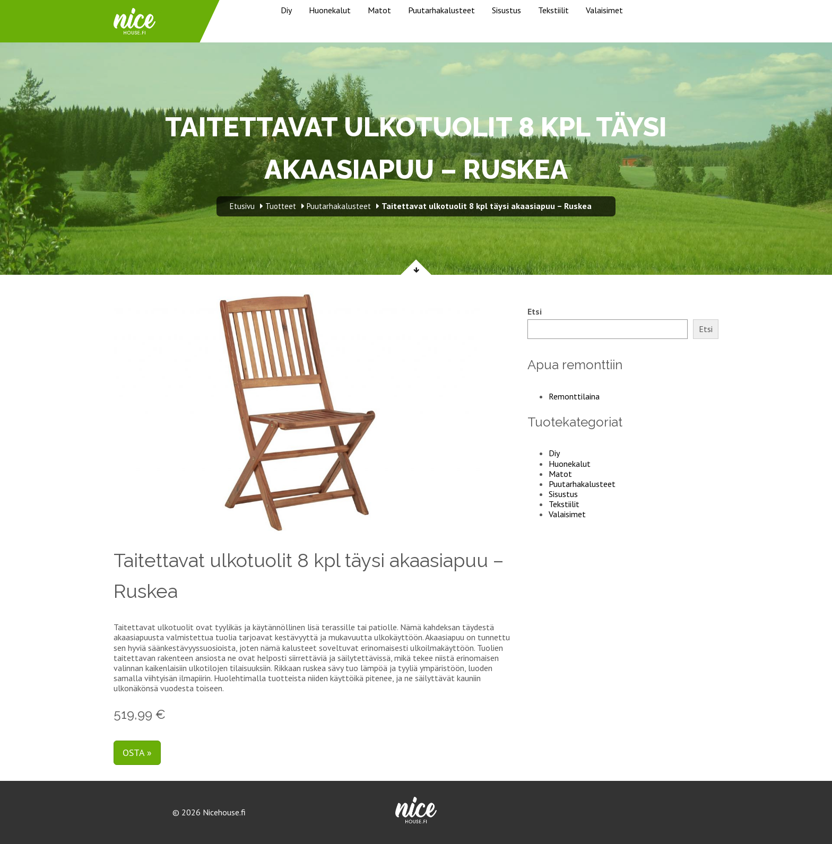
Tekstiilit (553, 10)
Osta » (137, 752)
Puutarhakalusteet (441, 10)
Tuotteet (280, 206)
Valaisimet (604, 10)
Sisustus (506, 10)
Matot (379, 10)
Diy (286, 10)
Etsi (534, 312)
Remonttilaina (574, 396)
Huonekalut (330, 10)
